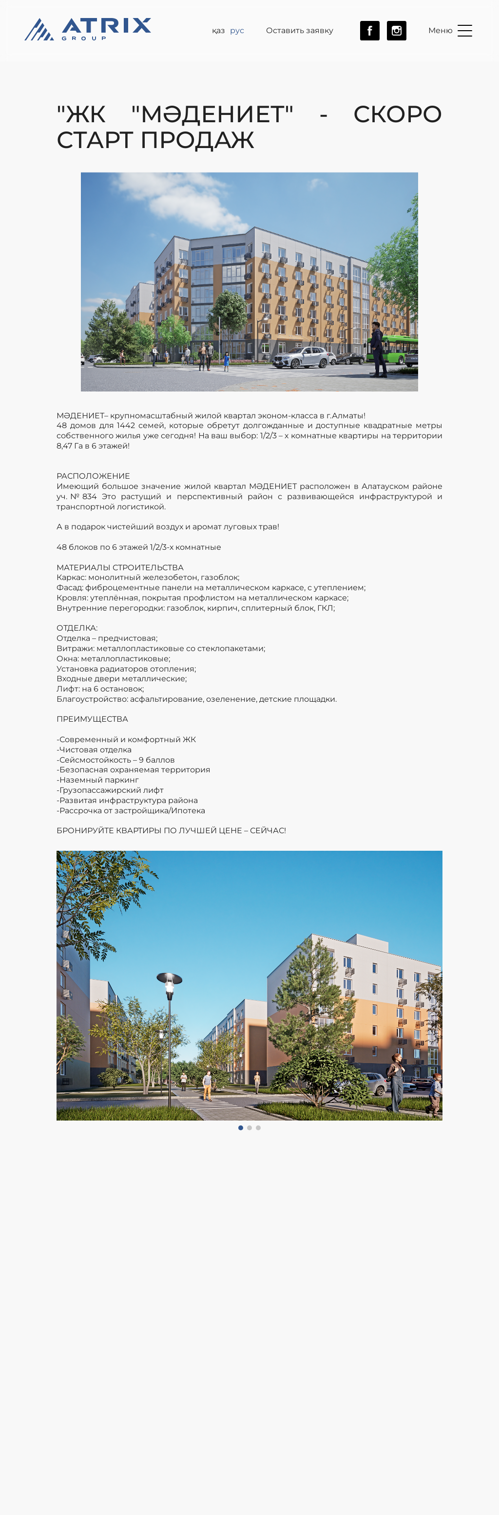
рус (237, 30)
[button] (66, 990)
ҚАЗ (218, 30)
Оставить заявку (299, 30)
